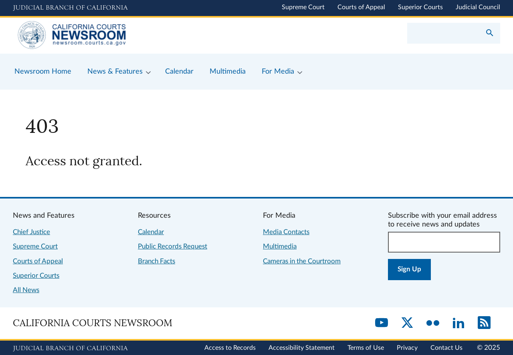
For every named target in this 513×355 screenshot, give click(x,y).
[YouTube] (381, 323)
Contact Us (446, 348)
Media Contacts (286, 232)
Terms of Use (365, 348)
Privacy (407, 348)
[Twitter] (407, 323)
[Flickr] (432, 323)
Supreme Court (303, 7)
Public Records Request (172, 246)
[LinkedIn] (458, 323)
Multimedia (280, 246)
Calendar (151, 232)
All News (26, 290)
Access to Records (230, 348)
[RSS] (484, 323)
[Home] (134, 36)
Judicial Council (478, 7)
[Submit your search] (490, 34)
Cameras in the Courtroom (302, 261)
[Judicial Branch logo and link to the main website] (70, 8)
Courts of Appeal (361, 7)
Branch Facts (156, 261)
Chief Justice (31, 232)
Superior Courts (420, 7)
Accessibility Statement (302, 348)
